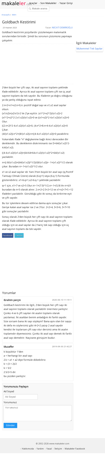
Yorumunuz (10, 402)
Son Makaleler (48, 3)
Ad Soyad (9, 391)
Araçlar (33, 3)
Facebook (8, 235)
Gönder (10, 428)
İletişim (58, 451)
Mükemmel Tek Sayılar (89, 48)
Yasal (49, 451)
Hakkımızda (28, 451)
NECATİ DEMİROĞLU (62, 27)
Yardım (40, 451)
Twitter (19, 235)
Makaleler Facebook (75, 451)
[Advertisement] (37, 64)
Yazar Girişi (66, 3)
